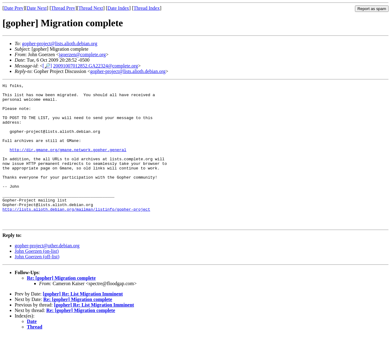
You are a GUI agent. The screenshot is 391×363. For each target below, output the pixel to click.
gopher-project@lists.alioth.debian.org (59, 43)
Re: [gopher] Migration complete (61, 306)
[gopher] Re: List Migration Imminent (83, 322)
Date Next (37, 8)
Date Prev (14, 8)
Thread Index (146, 8)
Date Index (118, 8)
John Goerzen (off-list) (37, 285)
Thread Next (91, 8)
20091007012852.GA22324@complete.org (95, 65)
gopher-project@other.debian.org (47, 274)
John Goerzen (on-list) (37, 279)
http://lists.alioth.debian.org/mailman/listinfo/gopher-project (76, 235)
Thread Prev (63, 8)
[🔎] (47, 65)
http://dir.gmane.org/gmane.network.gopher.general (67, 163)
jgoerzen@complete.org (82, 54)
